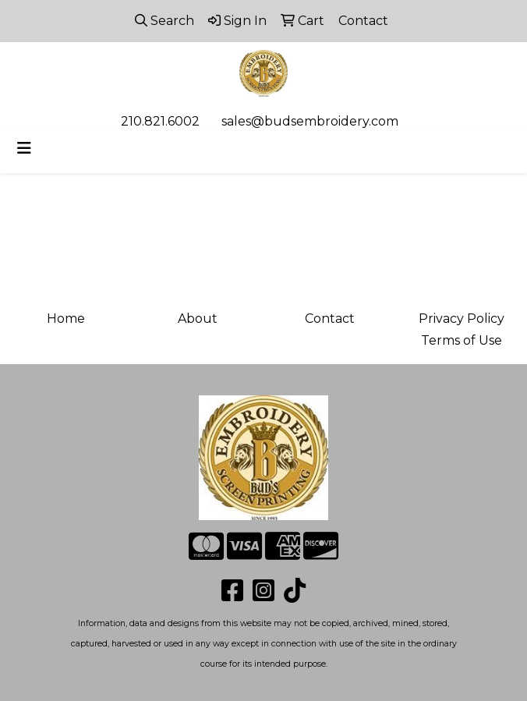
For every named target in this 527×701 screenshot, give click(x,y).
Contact (330, 318)
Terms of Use (461, 340)
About (198, 318)
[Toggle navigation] (24, 148)
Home (66, 318)
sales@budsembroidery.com (309, 121)
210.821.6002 (160, 121)
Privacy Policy (461, 318)
